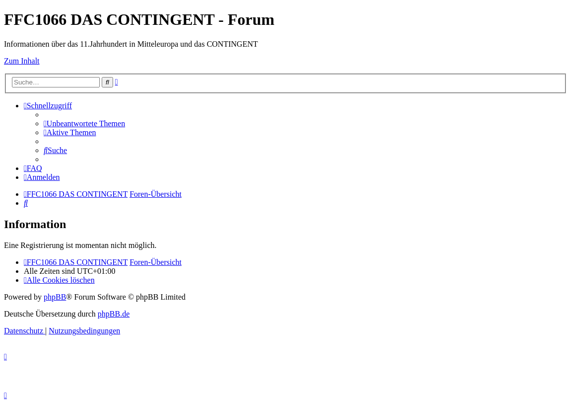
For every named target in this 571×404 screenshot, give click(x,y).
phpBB (55, 297)
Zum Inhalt (22, 61)
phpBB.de (113, 314)
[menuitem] (84, 123)
